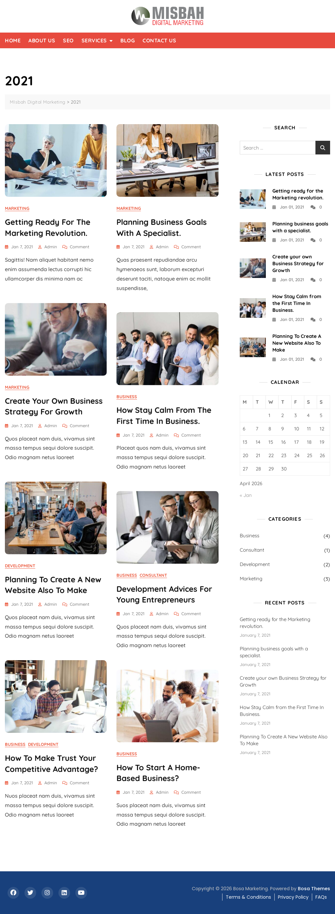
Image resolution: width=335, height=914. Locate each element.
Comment (79, 246)
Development (20, 565)
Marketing (17, 208)
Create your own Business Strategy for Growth (298, 263)
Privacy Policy (293, 897)
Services (94, 40)
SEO (68, 40)
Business (126, 396)
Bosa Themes (314, 888)
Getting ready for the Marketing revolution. (275, 622)
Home (13, 40)
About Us (41, 40)
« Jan (246, 495)
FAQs (321, 897)
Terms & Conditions (248, 897)
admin (50, 246)
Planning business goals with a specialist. (274, 652)
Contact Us (159, 40)
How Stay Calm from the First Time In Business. (296, 303)
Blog (127, 40)
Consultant (153, 575)
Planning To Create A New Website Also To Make (296, 343)
